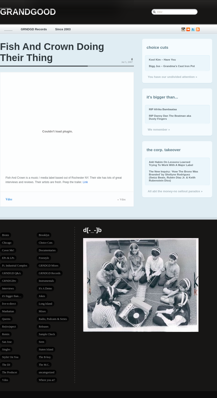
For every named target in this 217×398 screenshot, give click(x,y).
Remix (5, 334)
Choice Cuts (45, 242)
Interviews (8, 288)
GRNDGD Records (34, 29)
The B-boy (45, 357)
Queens (6, 319)
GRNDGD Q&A (11, 273)
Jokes (42, 296)
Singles (6, 349)
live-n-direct (9, 303)
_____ (8, 29)
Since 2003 (63, 29)
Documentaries (47, 250)
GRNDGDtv (9, 280)
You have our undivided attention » (172, 77)
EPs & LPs (8, 258)
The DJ (6, 364)
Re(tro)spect (9, 326)
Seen (41, 341)
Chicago (6, 242)
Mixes (42, 311)
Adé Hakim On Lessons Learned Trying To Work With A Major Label (171, 163)
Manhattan (8, 311)
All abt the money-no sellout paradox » (175, 191)
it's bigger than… (11, 296)
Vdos (9, 199)
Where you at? (47, 380)
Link (85, 182)
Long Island (45, 303)
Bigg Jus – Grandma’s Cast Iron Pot (172, 65)
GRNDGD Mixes (48, 265)
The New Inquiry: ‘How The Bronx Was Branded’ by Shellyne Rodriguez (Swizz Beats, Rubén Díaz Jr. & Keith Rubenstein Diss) (173, 176)
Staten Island (46, 349)
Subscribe (198, 29)
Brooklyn (44, 235)
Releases (43, 326)
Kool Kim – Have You (162, 59)
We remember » (159, 129)
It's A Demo (45, 288)
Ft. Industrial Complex (14, 265)
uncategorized (46, 372)
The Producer (9, 372)
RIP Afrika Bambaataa (163, 109)
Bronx (5, 235)
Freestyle (44, 258)
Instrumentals (46, 280)
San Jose (7, 341)
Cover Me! (8, 250)
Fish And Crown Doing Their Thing (52, 52)
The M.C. (44, 364)
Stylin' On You (10, 357)
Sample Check (47, 334)
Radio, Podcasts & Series (53, 319)
